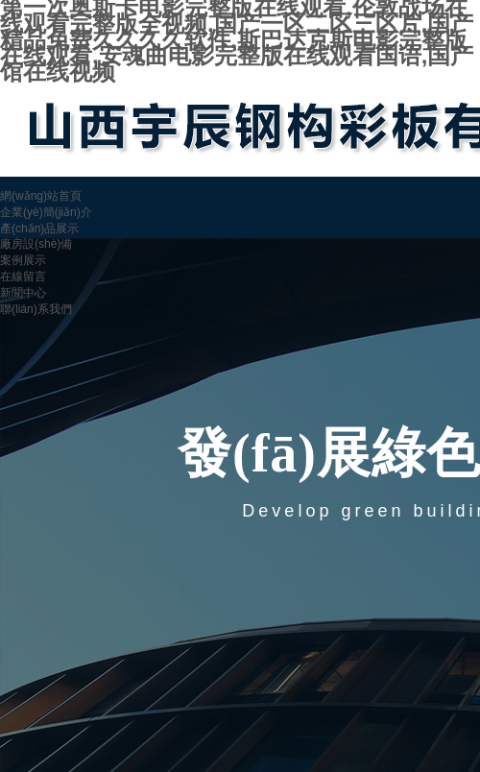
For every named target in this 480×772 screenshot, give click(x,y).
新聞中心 (23, 293)
